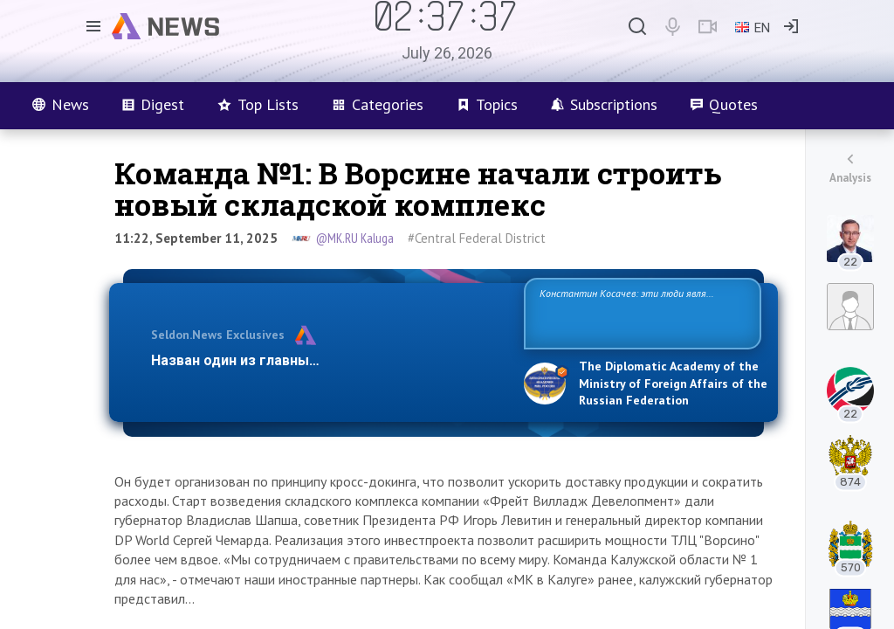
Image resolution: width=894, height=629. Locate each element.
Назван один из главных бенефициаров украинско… (328, 360)
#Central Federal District (477, 238)
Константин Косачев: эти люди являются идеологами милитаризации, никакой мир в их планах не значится (642, 312)
